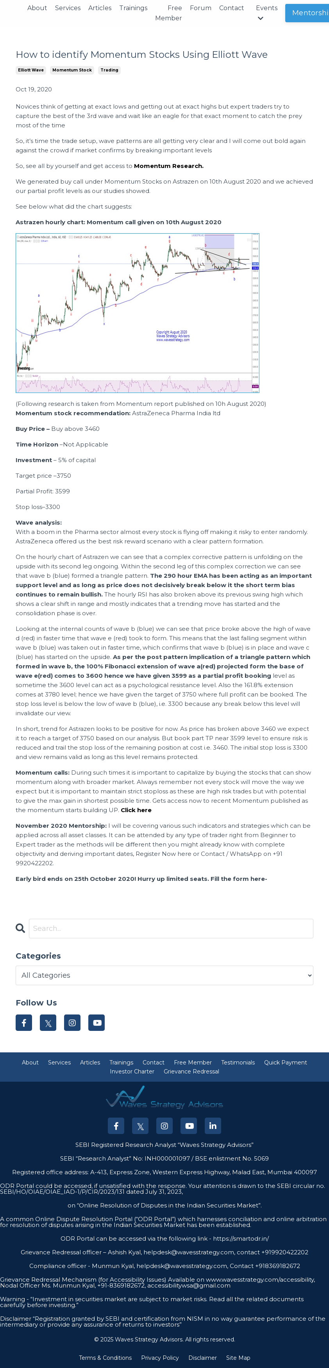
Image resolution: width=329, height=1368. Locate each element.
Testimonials (238, 1062)
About (37, 8)
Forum (200, 8)
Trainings (133, 8)
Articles (99, 8)
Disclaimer (202, 1357)
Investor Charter (132, 1071)
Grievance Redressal (191, 1071)
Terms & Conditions (105, 1357)
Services (67, 8)
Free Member (168, 13)
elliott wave (31, 70)
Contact (231, 8)
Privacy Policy (160, 1357)
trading (109, 70)
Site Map (238, 1357)
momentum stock (72, 70)
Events (266, 12)
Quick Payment (285, 1062)
